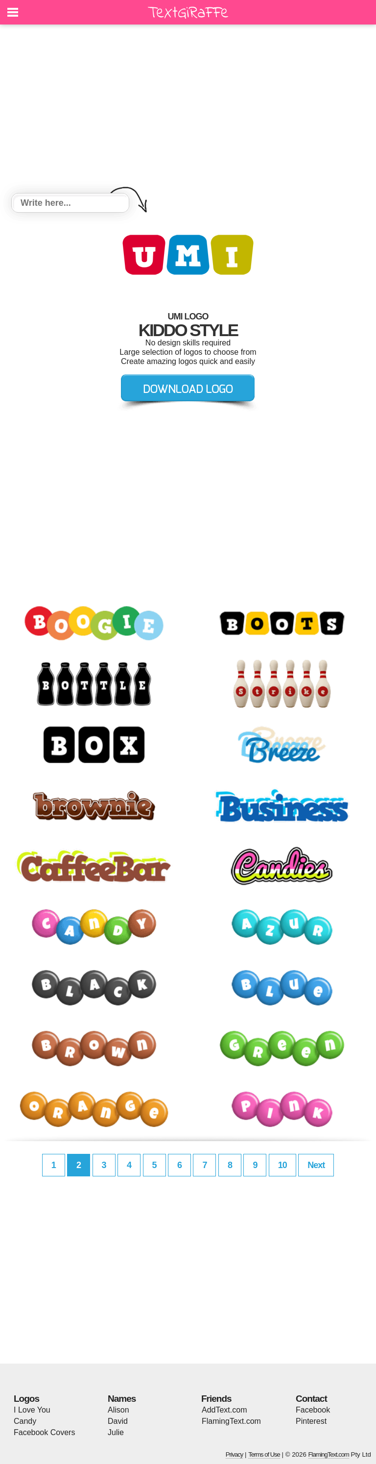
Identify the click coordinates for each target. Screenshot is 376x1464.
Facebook (313, 1410)
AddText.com (224, 1410)
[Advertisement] (188, 110)
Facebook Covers (44, 1432)
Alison (118, 1410)
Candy (25, 1421)
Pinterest (311, 1421)
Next (316, 1165)
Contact (311, 1398)
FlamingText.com (231, 1421)
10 (282, 1165)
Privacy (234, 1454)
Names (122, 1398)
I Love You (32, 1410)
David (118, 1421)
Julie (116, 1432)
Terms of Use (264, 1454)
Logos (26, 1398)
